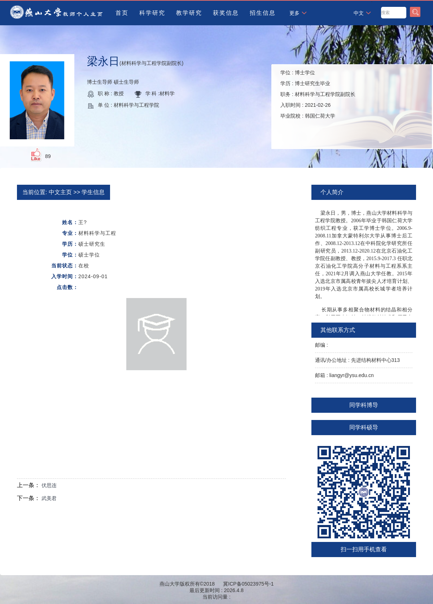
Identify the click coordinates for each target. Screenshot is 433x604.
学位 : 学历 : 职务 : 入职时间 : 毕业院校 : (317, 94)
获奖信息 (226, 13)
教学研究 (189, 13)
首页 (121, 13)
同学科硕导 (363, 427)
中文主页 (60, 192)
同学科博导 (363, 405)
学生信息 (93, 192)
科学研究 (152, 13)
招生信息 (263, 13)
